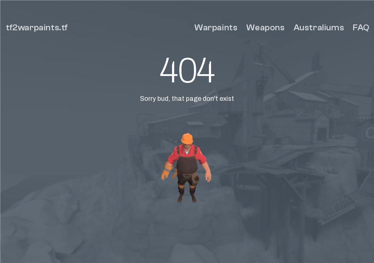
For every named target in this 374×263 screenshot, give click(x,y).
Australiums (319, 28)
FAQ (361, 28)
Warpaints (215, 28)
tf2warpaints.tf (37, 28)
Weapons (265, 28)
